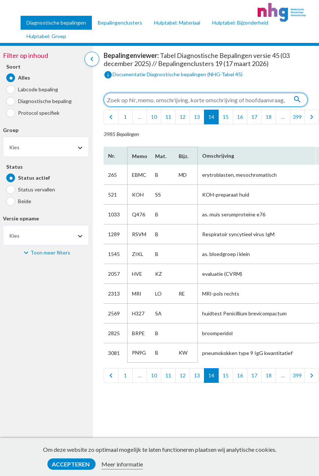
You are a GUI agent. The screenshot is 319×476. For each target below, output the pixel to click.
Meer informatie (122, 464)
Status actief (34, 178)
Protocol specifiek (39, 113)
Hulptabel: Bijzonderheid (240, 22)
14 (211, 117)
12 (183, 117)
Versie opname (21, 218)
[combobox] (46, 147)
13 (197, 117)
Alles (24, 77)
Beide (24, 201)
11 (168, 117)
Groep (10, 130)
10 (154, 117)
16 (240, 117)
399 (297, 117)
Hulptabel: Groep (46, 36)
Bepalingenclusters (120, 22)
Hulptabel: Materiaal (177, 22)
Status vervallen (36, 189)
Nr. (111, 156)
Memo (139, 156)
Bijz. (184, 156)
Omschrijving (218, 156)
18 (269, 117)
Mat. (160, 156)
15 (226, 117)
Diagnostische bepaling (45, 101)
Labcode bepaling (38, 89)
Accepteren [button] (71, 464)
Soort (13, 66)
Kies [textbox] (14, 147)
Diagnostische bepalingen (56, 22)
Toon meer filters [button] (50, 252)
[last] (311, 117)
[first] (111, 117)
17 (254, 117)
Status (14, 167)
